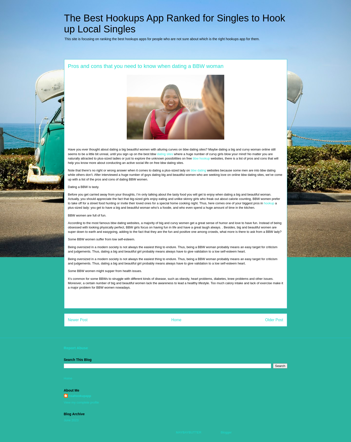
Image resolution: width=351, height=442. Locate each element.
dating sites (165, 154)
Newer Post (78, 320)
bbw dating (198, 170)
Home (176, 320)
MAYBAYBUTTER (188, 432)
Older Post (274, 320)
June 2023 (71, 420)
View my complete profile (81, 402)
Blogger (226, 432)
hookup (269, 203)
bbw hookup (201, 158)
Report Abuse (76, 348)
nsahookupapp (80, 396)
